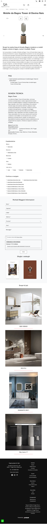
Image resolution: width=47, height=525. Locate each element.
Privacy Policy (19, 237)
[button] (43, 35)
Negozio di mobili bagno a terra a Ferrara (15, 188)
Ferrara (14, 169)
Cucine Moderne (32, 477)
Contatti (33, 468)
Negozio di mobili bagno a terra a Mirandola (16, 190)
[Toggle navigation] (45, 5)
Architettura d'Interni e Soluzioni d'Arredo (32, 512)
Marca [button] (7, 144)
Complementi (33, 501)
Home (7, 9)
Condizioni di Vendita (33, 470)
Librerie (32, 483)
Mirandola (21, 169)
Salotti (32, 486)
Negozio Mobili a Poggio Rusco (33, 505)
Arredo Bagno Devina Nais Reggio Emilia (15, 184)
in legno (9, 158)
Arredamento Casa (13, 9)
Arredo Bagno (21, 9)
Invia (23, 251)
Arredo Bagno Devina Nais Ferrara (30, 180)
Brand (32, 464)
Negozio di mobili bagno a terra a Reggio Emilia (17, 193)
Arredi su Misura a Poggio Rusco (32, 506)
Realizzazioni (33, 466)
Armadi (32, 493)
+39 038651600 (15, 469)
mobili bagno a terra (12, 152)
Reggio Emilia (29, 169)
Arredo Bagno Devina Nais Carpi (13, 180)
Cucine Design (33, 475)
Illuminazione (33, 499)
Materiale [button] (8, 155)
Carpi (9, 169)
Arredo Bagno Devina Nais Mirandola (14, 182)
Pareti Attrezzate (33, 484)
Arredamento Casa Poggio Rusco (32, 508)
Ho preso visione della (14, 237)
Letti (33, 492)
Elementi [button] (8, 150)
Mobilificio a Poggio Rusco (33, 510)
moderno (9, 164)
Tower (27, 9)
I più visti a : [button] (9, 167)
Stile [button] (7, 161)
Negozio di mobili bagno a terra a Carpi (15, 186)
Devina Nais (10, 146)
